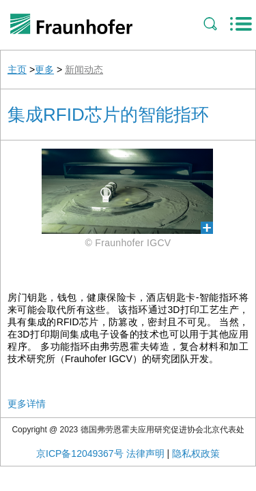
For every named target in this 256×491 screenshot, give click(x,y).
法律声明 (145, 453)
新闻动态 (84, 69)
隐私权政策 (196, 453)
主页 (17, 69)
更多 (44, 69)
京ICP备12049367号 (80, 453)
